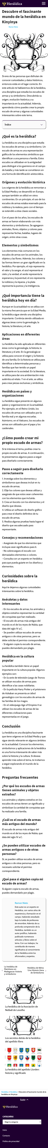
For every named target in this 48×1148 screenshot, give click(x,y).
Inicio (5, 1130)
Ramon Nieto (13, 27)
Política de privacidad (11, 1141)
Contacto (6, 1136)
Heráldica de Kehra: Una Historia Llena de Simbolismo (35, 970)
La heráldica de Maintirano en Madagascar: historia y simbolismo (13, 970)
